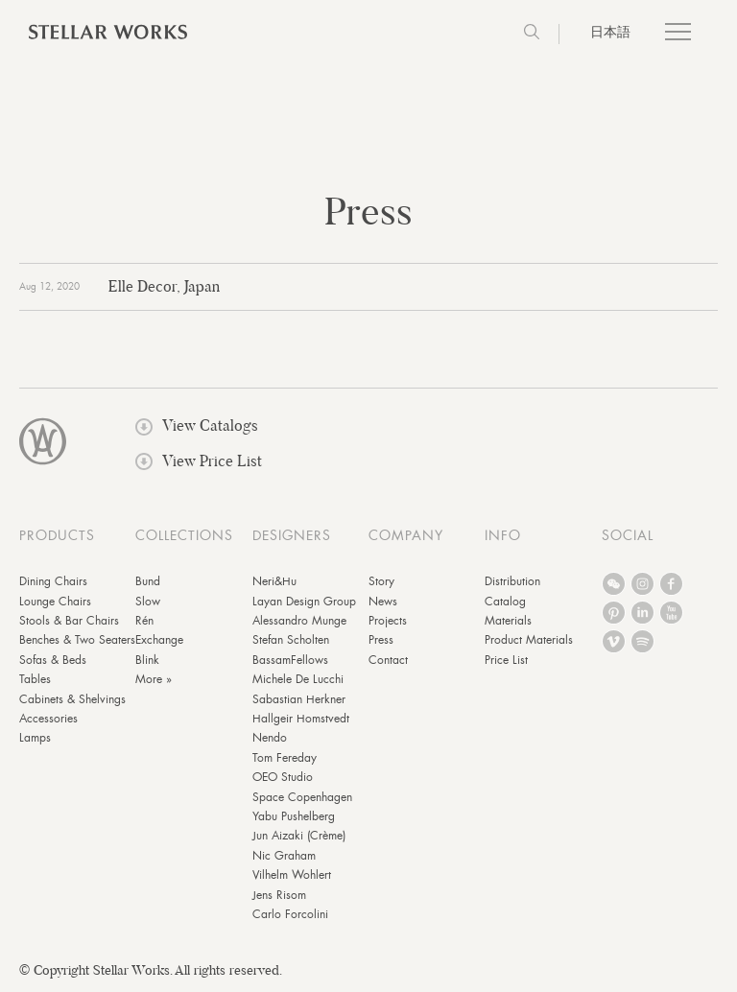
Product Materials (529, 640)
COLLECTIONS (184, 535)
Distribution (512, 581)
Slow (147, 601)
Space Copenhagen (302, 797)
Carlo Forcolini (290, 914)
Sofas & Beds (52, 660)
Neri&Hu (274, 581)
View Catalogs (196, 425)
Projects (387, 620)
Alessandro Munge (299, 620)
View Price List (198, 461)
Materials (508, 620)
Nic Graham (284, 855)
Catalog (505, 601)
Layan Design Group (304, 601)
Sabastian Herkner (298, 699)
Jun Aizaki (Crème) (298, 835)
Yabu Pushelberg (293, 816)
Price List (506, 660)
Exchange (159, 640)
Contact (388, 660)
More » (153, 679)
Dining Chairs (53, 581)
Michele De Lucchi (298, 679)
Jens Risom (279, 895)
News (382, 601)
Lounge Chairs (55, 601)
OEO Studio (282, 777)
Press (380, 640)
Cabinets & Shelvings (72, 699)
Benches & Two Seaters (77, 640)
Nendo (269, 737)
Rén (144, 620)
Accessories (48, 718)
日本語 (610, 31)
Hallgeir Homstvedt (300, 718)
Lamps (35, 737)
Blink (147, 660)
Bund (147, 581)
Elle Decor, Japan (164, 286)
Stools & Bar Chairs (69, 620)
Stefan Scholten (290, 640)
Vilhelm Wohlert (291, 875)
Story (381, 581)
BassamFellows (290, 660)
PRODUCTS (57, 535)
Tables (35, 679)
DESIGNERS (291, 535)
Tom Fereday (284, 758)
